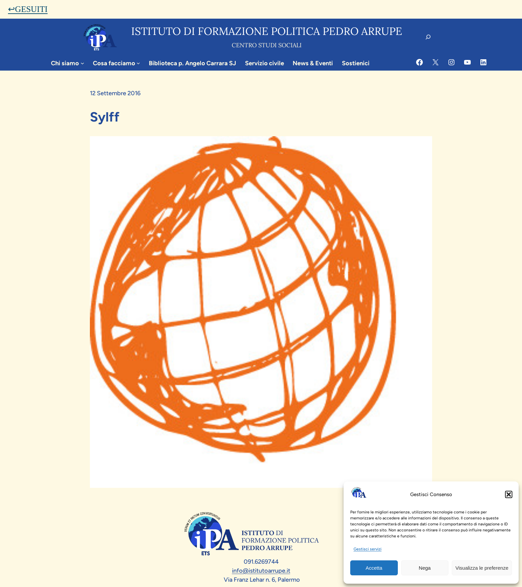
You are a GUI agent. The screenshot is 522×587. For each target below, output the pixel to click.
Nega (425, 568)
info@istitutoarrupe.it (261, 570)
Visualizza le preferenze (481, 568)
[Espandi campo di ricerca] (428, 37)
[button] (508, 494)
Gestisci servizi (368, 549)
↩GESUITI (28, 9)
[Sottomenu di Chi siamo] (82, 63)
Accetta (374, 568)
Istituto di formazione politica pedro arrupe (266, 31)
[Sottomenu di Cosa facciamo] (138, 63)
